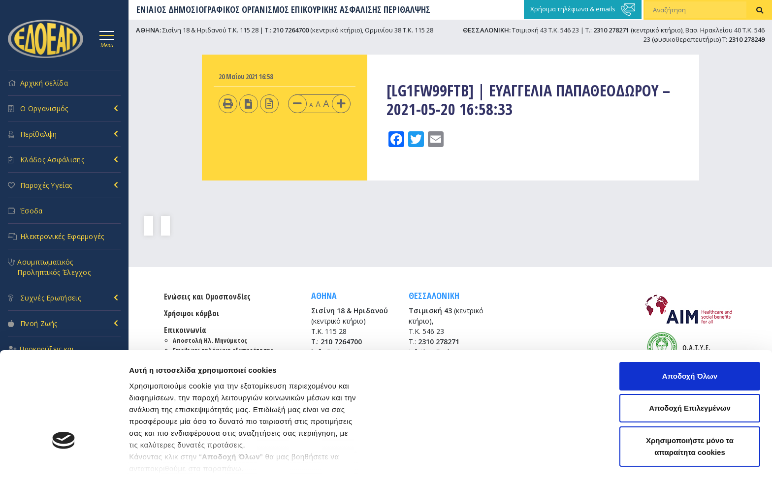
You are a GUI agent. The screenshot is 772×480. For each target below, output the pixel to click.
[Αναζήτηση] (695, 9)
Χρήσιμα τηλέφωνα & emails (582, 9)
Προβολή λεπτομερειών (171, 460)
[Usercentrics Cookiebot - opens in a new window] (64, 460)
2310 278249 (747, 39)
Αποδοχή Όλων (689, 295)
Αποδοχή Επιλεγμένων (690, 328)
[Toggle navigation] (107, 38)
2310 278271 (611, 30)
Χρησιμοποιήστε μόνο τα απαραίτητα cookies (690, 366)
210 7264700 (291, 30)
